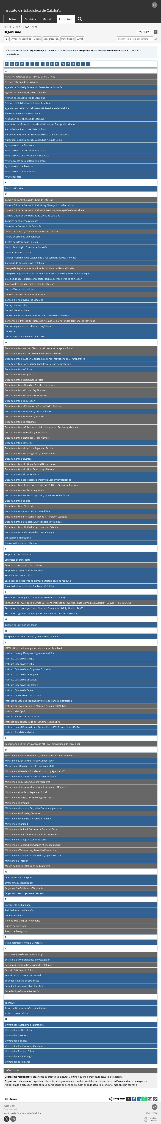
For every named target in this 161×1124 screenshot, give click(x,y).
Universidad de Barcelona (18, 1030)
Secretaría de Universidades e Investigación (27, 959)
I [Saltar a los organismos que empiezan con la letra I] (47, 64)
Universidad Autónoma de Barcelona (24, 1024)
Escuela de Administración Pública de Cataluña (29, 586)
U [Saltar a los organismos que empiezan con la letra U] (88, 64)
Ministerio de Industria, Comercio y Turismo (28, 818)
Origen (37, 38)
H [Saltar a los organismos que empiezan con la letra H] (42, 64)
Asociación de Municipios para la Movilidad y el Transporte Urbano (40, 124)
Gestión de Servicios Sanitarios (21, 624)
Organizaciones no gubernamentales (24, 893)
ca (154, 5)
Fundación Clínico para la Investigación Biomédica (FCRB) (35, 597)
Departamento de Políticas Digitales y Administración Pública (37, 495)
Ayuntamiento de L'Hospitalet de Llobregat (27, 155)
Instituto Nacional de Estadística (22, 716)
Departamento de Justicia (18, 458)
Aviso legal (9, 1105)
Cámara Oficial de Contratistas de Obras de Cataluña (32, 215)
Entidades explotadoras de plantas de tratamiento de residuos (38, 580)
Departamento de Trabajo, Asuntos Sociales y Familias (33, 521)
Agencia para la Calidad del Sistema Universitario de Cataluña (37, 108)
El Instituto (66, 19)
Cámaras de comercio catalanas (21, 220)
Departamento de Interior (18, 442)
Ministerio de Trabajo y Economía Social (25, 839)
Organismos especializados (19, 882)
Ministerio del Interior (16, 860)
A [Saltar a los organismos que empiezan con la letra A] (6, 64)
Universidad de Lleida (16, 1040)
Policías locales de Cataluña (19, 910)
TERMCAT (10, 1002)
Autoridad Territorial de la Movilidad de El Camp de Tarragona (37, 134)
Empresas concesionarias (18, 554)
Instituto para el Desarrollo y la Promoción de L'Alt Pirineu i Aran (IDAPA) (42, 727)
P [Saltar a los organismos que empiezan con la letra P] (68, 64)
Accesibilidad (10, 1109)
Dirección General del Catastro (21, 543)
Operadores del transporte (19, 877)
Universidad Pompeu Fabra (19, 1051)
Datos (12, 19)
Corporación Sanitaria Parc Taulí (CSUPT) (26, 336)
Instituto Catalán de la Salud (20, 663)
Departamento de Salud (17, 500)
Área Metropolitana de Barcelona (22, 113)
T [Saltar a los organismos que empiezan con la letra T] (83, 64)
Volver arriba (153, 1119)
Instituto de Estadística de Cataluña (32, 10)
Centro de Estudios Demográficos (22, 236)
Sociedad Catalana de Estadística (22, 980)
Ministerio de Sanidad (16, 823)
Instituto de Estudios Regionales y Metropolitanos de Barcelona (38, 700)
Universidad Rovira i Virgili (18, 1056)
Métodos (48, 19)
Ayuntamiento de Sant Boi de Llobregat (25, 160)
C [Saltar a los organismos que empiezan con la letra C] (17, 64)
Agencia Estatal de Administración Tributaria (28, 103)
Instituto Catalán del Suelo (19, 690)
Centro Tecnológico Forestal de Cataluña (26, 247)
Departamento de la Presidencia (22, 474)
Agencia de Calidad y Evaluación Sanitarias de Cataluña (33, 87)
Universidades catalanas (17, 1061)
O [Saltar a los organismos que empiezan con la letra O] (63, 64)
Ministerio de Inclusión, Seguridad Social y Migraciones (33, 808)
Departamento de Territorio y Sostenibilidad (28, 511)
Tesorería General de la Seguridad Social (25, 1008)
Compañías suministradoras (20, 289)
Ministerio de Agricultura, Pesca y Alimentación (29, 760)
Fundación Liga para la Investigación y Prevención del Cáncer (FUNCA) (41, 613)
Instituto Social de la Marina (19, 732)
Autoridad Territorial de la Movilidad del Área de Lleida (33, 139)
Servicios (30, 19)
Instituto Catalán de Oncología (21, 679)
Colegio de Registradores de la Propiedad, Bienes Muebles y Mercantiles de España (48, 273)
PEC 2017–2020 (12, 27)
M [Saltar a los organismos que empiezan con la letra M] (57, 64)
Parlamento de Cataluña (17, 904)
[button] (155, 1099)
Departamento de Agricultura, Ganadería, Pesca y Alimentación (38, 363)
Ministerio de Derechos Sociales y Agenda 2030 (29, 766)
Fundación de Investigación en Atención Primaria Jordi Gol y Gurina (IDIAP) (44, 608)
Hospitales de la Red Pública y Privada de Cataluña (31, 636)
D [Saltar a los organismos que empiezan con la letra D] (22, 64)
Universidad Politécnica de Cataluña (24, 1046)
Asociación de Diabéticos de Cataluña (24, 118)
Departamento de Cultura (18, 369)
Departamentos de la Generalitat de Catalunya (29, 532)
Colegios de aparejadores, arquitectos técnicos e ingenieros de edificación (43, 278)
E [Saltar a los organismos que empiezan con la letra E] (27, 64)
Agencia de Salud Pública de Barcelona (25, 97)
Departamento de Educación (20, 400)
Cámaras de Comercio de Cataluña (23, 226)
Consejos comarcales (16, 305)
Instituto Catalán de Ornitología (21, 684)
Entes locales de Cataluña (18, 575)
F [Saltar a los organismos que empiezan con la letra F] (32, 64)
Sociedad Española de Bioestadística (24, 986)
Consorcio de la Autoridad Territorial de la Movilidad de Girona (37, 315)
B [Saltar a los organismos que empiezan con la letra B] (12, 64)
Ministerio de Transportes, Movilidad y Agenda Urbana (33, 855)
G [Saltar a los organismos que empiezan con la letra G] (37, 64)
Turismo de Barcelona (16, 1013)
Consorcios (11, 331)
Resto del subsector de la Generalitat (24, 942)
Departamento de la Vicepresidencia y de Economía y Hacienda (38, 479)
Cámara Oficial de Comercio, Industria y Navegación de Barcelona (39, 205)
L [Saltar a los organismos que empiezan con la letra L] (51, 64)
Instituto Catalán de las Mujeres (21, 674)
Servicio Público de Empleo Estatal (23, 975)
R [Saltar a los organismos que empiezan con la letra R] (73, 64)
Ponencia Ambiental (15, 915)
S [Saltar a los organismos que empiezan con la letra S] (78, 64)
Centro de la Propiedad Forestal (21, 241)
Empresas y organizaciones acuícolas (24, 570)
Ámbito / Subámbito (21, 38)
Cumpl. (79, 38)
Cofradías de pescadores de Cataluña (24, 262)
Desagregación (51, 38)
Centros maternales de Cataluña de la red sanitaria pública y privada (40, 257)
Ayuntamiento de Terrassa (19, 166)
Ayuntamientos (13, 176)
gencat (34, 5)
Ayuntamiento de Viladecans (20, 171)
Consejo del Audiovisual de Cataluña (24, 299)
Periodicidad (67, 38)
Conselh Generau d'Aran (17, 310)
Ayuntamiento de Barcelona (19, 145)
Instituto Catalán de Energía (19, 658)
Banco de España (14, 188)
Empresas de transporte (17, 559)
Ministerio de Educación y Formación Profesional (30, 776)
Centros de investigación (18, 252)
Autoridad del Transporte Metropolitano (26, 129)
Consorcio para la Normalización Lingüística (28, 326)
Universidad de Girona (16, 1035)
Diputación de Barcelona (18, 537)
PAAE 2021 (31, 27)
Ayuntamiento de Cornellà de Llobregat (25, 150)
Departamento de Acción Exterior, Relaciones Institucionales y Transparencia (45, 358)
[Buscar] (105, 19)
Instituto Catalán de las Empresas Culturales (28, 669)
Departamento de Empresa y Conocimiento (28, 411)
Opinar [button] (10, 1099)
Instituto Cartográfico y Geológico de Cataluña (29, 653)
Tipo (6, 38)
